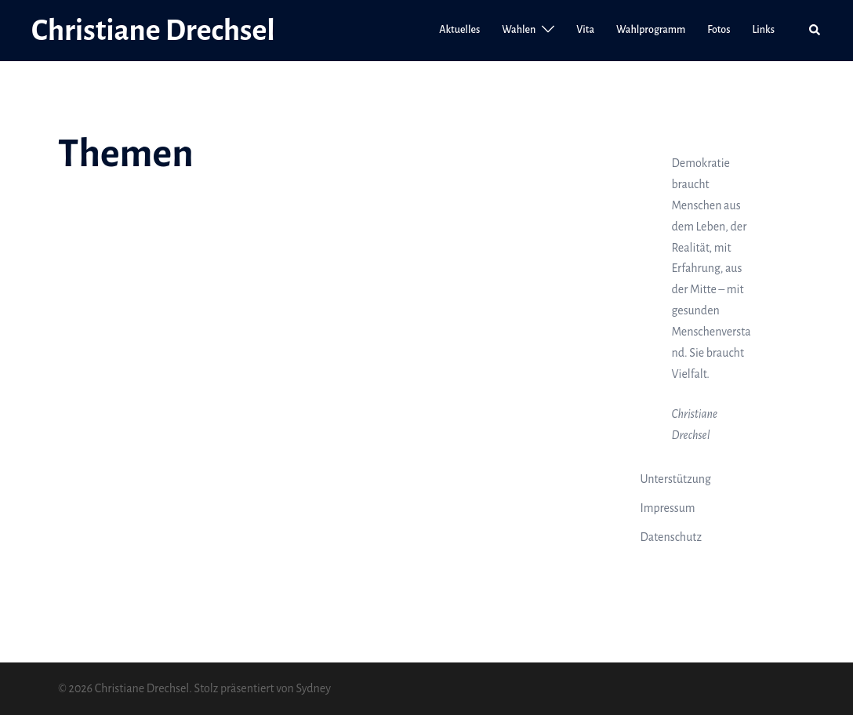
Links (763, 29)
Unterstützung (676, 479)
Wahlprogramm (650, 29)
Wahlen (518, 29)
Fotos (718, 29)
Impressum (668, 508)
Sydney (313, 688)
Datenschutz (671, 537)
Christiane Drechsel (153, 30)
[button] (815, 30)
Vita (585, 29)
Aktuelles (459, 29)
